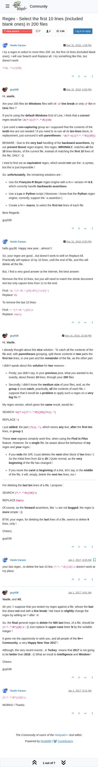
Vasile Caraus (18, 45)
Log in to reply (83, 31)
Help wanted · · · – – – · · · (17, 31)
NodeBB (46, 741)
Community (39, 6)
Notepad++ (62, 735)
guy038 (14, 89)
